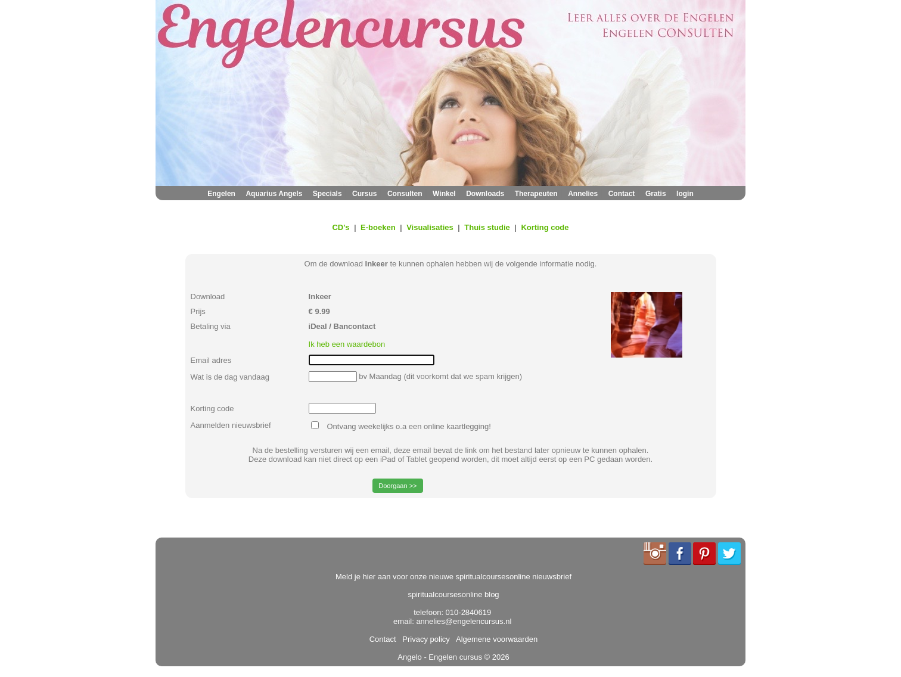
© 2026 (495, 657)
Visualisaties (429, 227)
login (685, 194)
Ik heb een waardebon (347, 344)
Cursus (364, 194)
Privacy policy (424, 639)
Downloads (485, 194)
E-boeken (378, 227)
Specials (327, 194)
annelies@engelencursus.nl (463, 621)
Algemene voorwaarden (495, 639)
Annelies (583, 194)
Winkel (444, 194)
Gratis (655, 194)
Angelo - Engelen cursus (439, 657)
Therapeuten (536, 194)
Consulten (404, 194)
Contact (621, 194)
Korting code (544, 227)
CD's (340, 227)
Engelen (221, 194)
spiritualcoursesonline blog (453, 594)
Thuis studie (487, 227)
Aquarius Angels (274, 194)
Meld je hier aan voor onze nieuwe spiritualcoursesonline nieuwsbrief (453, 576)
